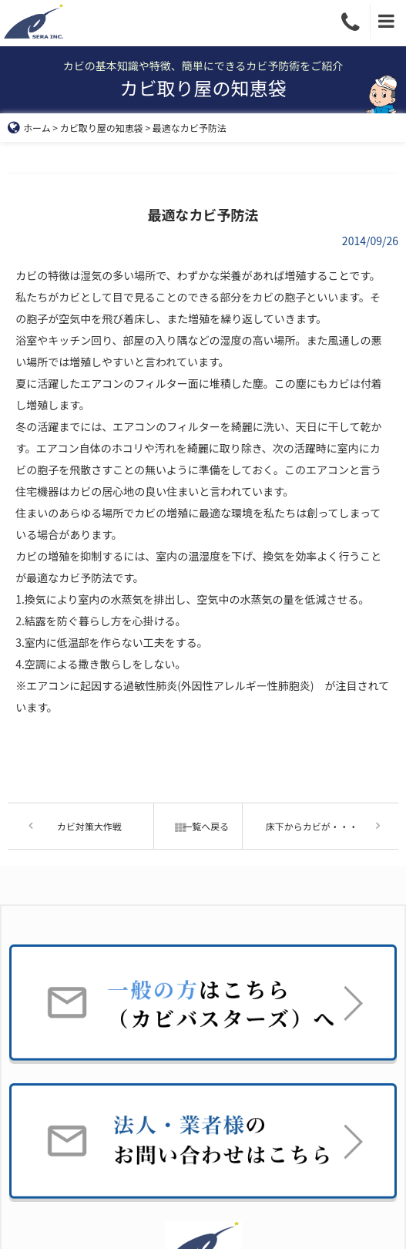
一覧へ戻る (198, 826)
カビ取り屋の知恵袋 (101, 127)
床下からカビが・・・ (312, 826)
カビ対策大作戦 (89, 826)
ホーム (29, 127)
